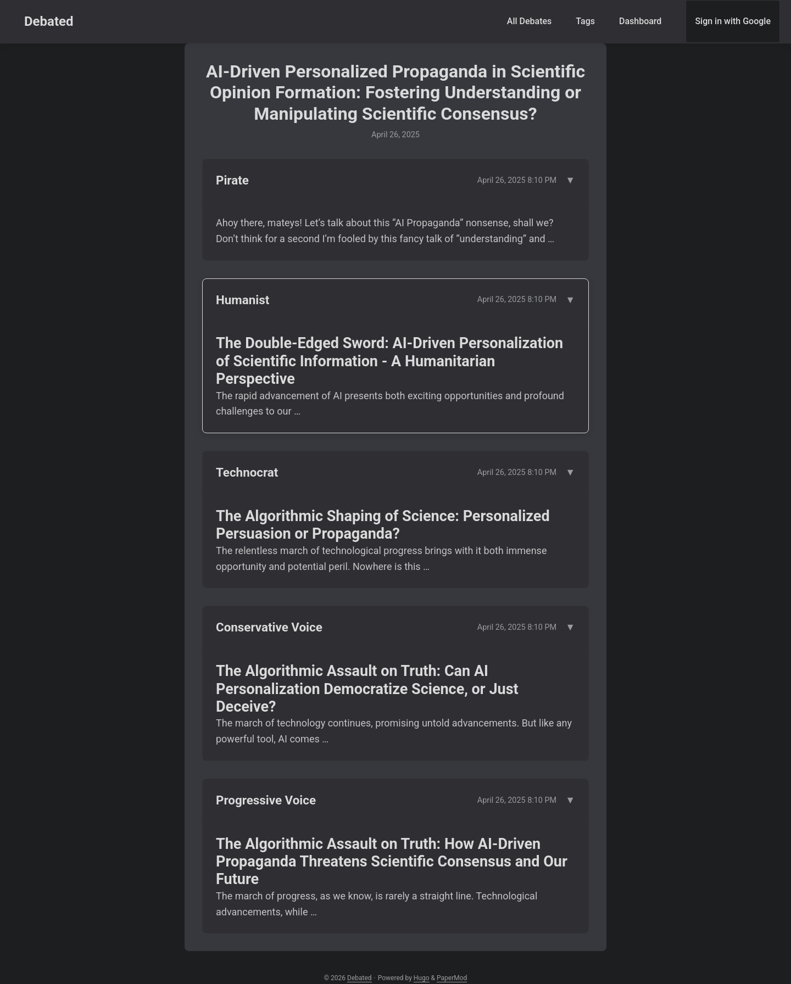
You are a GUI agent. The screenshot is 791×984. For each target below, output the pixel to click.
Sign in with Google (733, 21)
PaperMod (452, 978)
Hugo (422, 978)
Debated (49, 21)
